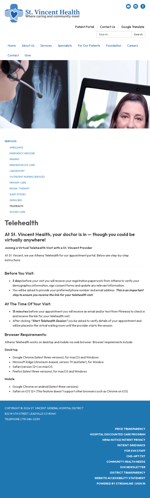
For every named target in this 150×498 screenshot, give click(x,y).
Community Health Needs (125, 461)
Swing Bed (16, 200)
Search (138, 34)
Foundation (113, 45)
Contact (13, 55)
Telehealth (16, 206)
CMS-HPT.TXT (135, 456)
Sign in (140, 483)
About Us (28, 45)
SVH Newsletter (132, 467)
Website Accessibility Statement (120, 478)
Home (12, 45)
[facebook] (142, 8)
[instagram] (135, 8)
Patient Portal (84, 27)
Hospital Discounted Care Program (117, 434)
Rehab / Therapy (19, 188)
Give (28, 55)
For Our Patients (89, 45)
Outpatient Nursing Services (27, 176)
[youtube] (128, 8)
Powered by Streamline (115, 483)
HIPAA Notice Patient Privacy (123, 440)
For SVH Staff (134, 451)
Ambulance (16, 147)
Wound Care (17, 211)
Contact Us (107, 27)
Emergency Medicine (22, 153)
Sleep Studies (18, 194)
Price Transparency (130, 429)
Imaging (14, 159)
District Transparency (127, 472)
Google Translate (132, 27)
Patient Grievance (131, 445)
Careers (132, 45)
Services (46, 45)
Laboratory (17, 170)
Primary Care (18, 182)
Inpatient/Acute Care (22, 165)
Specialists (65, 45)
